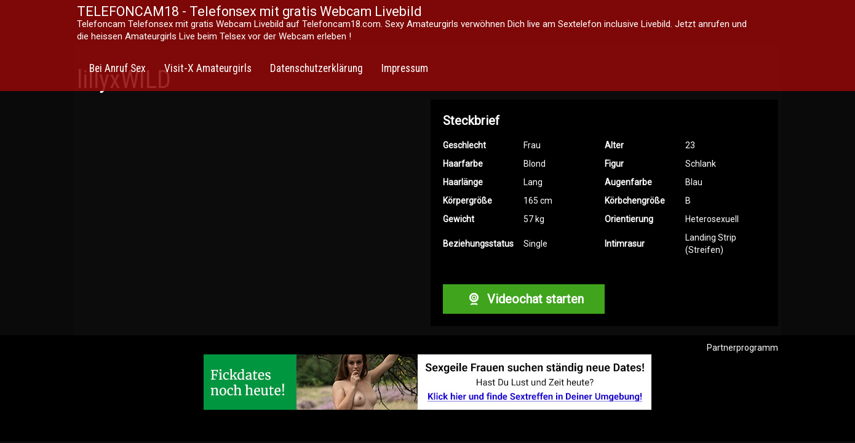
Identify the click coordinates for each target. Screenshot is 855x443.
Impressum (404, 68)
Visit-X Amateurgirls (208, 68)
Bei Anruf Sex (117, 68)
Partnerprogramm (742, 348)
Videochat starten (523, 299)
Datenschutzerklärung (316, 68)
